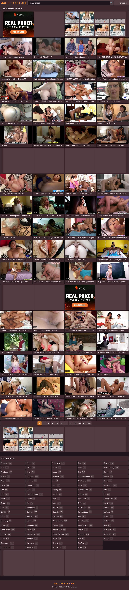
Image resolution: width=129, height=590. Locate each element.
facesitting (33, 485)
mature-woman (60, 534)
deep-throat (8, 529)
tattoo (108, 476)
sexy (82, 547)
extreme (32, 480)
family (31, 498)
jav (55, 480)
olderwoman (85, 489)
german (32, 511)
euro (31, 471)
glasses (31, 520)
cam (5, 507)
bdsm (5, 498)
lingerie (57, 511)
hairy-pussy (33, 534)
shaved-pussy (111, 467)
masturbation (59, 520)
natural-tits (59, 547)
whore (108, 538)
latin (56, 503)
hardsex (32, 547)
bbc (4, 489)
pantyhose (84, 498)
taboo (108, 471)
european (32, 476)
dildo (5, 538)
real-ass (83, 520)
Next (89, 423)
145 (84, 423)
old (81, 471)
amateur (6, 463)
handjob (32, 538)
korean (57, 494)
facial (31, 489)
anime (5, 476)
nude (82, 467)
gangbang (32, 507)
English (123, 3)
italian (56, 467)
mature (57, 525)
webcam (109, 520)
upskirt (108, 503)
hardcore (32, 543)
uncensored (110, 498)
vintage (108, 511)
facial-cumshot (35, 494)
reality (83, 529)
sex (81, 538)
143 (75, 423)
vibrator (109, 507)
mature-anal (59, 529)
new (82, 463)
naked (56, 538)
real (82, 516)
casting (5, 511)
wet (107, 525)
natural (57, 543)
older (82, 485)
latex (56, 498)
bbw (5, 494)
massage (57, 516)
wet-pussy (109, 529)
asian (5, 480)
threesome (110, 485)
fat (30, 503)
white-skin (110, 534)
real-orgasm (85, 525)
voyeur (108, 516)
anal (5, 467)
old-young (84, 480)
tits (107, 489)
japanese (58, 476)
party (82, 503)
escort (31, 467)
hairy (31, 529)
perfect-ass (84, 507)
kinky (56, 485)
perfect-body (85, 511)
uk (107, 494)
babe (5, 485)
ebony (31, 463)
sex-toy (83, 543)
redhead (83, 534)
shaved (109, 463)
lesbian (57, 507)
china (5, 525)
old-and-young (86, 476)
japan (56, 471)
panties (83, 494)
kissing (57, 489)
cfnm (5, 516)
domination (7, 547)
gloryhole (32, 525)
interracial (58, 463)
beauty (5, 503)
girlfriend (32, 516)
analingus (6, 471)
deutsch (6, 534)
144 (79, 423)
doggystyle (7, 543)
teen (108, 480)
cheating (6, 520)
